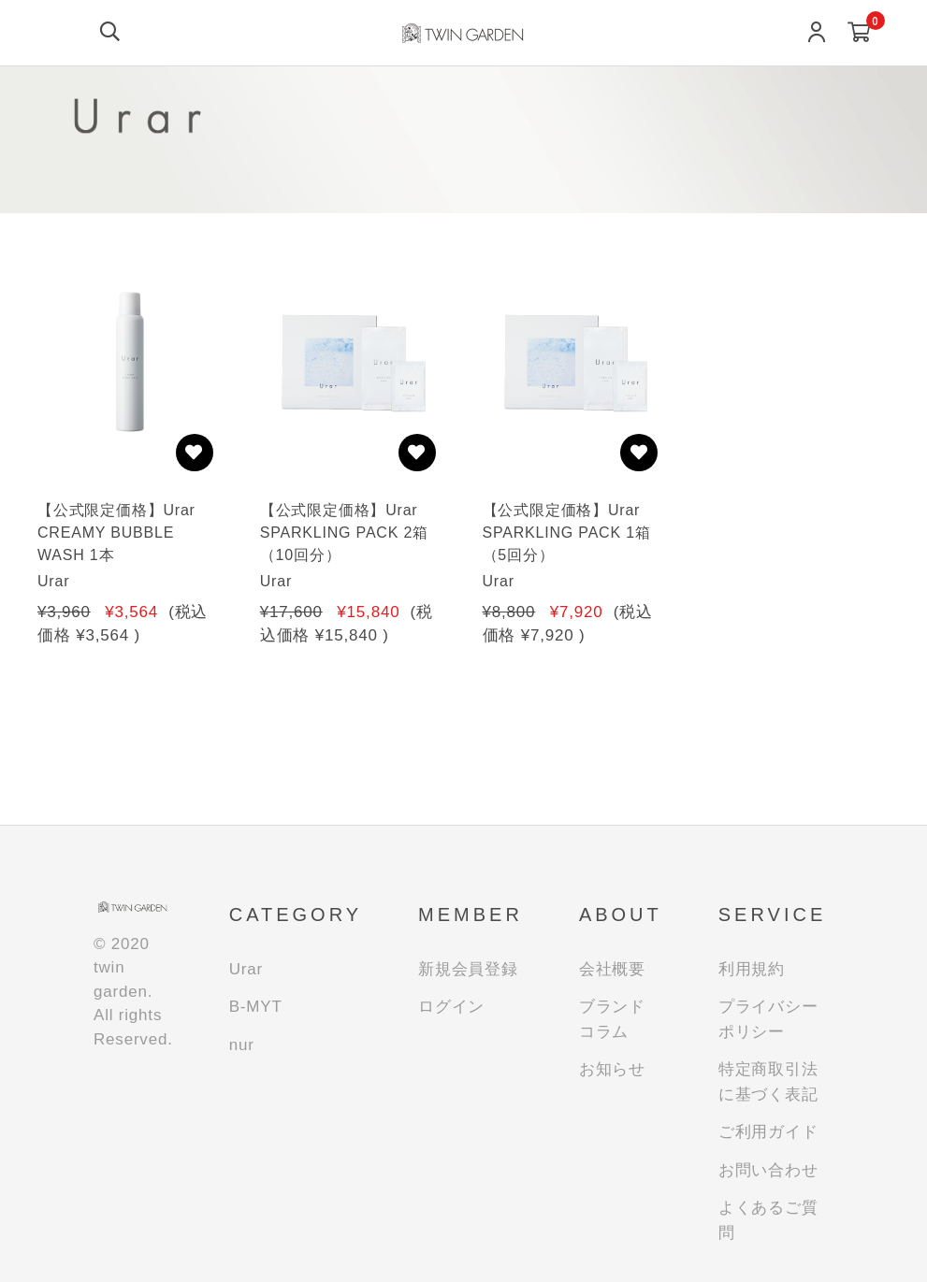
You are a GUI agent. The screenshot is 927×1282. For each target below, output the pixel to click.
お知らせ (612, 1069)
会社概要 (612, 969)
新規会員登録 (468, 969)
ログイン (451, 1007)
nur (241, 1045)
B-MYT (255, 1007)
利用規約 (751, 969)
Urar (246, 969)
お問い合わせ (768, 1170)
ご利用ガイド (768, 1132)
